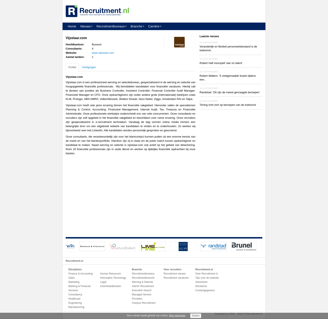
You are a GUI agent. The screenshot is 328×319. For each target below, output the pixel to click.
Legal (103, 282)
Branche (136, 26)
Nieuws (85, 26)
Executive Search (141, 290)
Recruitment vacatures (176, 277)
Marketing (73, 282)
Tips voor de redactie (207, 277)
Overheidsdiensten (110, 286)
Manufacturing (76, 307)
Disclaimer (201, 286)
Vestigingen (89, 67)
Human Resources (110, 273)
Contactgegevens (205, 290)
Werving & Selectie (142, 282)
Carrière (153, 26)
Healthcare (74, 298)
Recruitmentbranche (143, 277)
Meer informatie (177, 315)
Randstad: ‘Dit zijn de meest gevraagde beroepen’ (230, 92)
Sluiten (196, 315)
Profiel (72, 67)
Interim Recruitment (143, 286)
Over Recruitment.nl (206, 273)
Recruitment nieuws (175, 273)
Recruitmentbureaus (110, 26)
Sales (71, 277)
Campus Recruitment (143, 302)
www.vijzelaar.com (103, 52)
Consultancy (75, 294)
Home (72, 26)
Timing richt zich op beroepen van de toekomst (228, 104)
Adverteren (201, 282)
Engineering (75, 302)
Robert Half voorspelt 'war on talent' (221, 63)
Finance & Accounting (80, 273)
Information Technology (113, 277)
